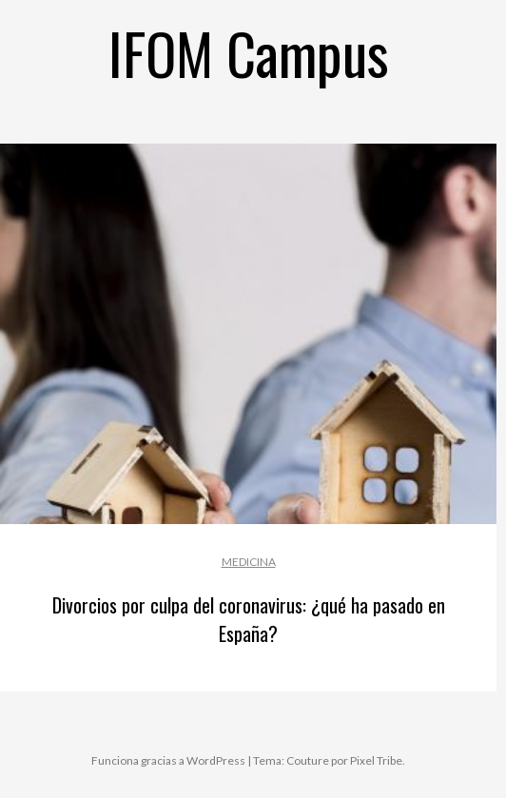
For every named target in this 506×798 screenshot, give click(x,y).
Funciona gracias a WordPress (168, 760)
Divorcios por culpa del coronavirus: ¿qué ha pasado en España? (248, 619)
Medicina (249, 562)
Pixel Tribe (376, 760)
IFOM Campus (248, 52)
